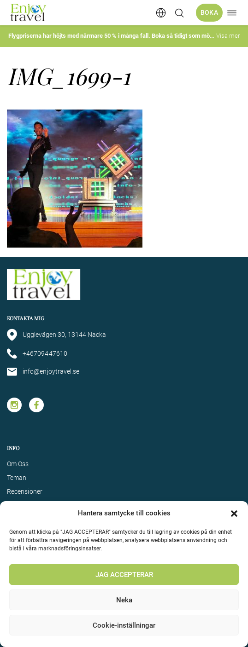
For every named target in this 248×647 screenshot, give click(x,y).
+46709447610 (37, 354)
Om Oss (18, 464)
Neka (124, 600)
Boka (209, 12)
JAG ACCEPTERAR (124, 575)
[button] (234, 513)
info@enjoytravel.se (43, 372)
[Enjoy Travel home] (29, 12)
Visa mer (228, 35)
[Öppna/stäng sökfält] (179, 12)
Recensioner (24, 491)
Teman (16, 477)
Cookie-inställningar (124, 625)
